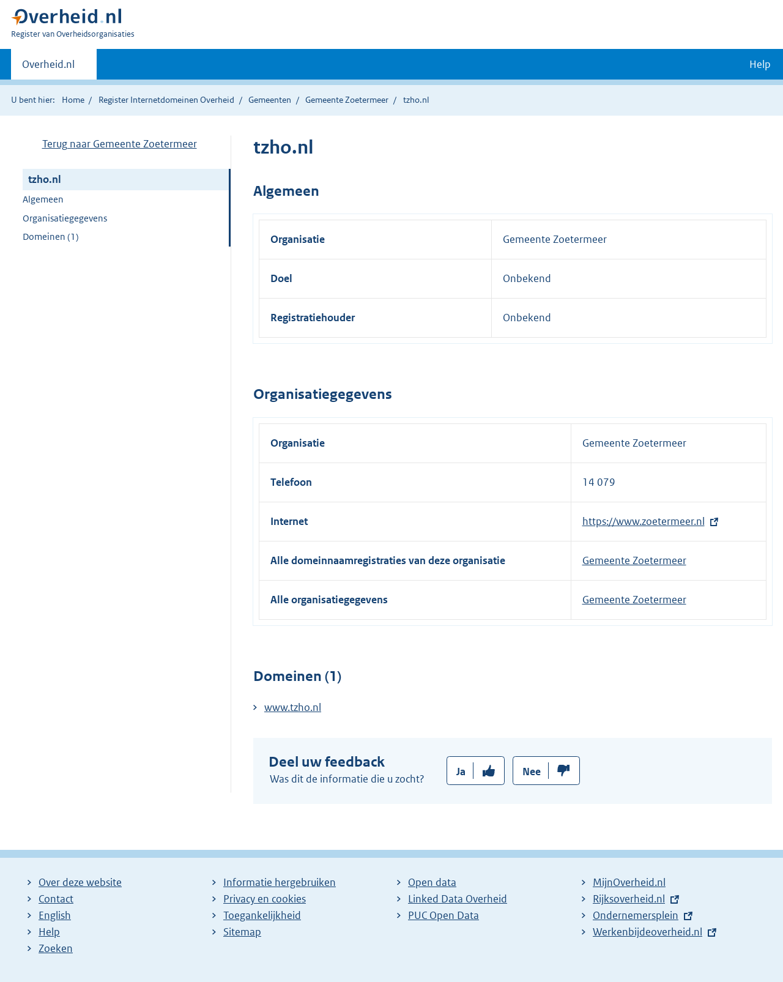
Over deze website (80, 882)
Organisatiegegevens (65, 218)
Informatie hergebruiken (279, 882)
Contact (56, 899)
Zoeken (56, 948)
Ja (461, 771)
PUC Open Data (443, 915)
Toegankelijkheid (262, 915)
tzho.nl (44, 179)
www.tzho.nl (292, 707)
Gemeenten (269, 99)
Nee (531, 771)
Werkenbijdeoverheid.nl (647, 932)
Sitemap (242, 932)
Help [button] (760, 64)
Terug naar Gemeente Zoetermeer (119, 144)
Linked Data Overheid (457, 899)
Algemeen (43, 199)
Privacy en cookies (264, 899)
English (55, 915)
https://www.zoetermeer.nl (643, 521)
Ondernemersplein (635, 915)
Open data (432, 882)
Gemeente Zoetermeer (346, 99)
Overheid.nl (48, 68)
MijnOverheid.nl (629, 882)
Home (73, 99)
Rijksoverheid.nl (629, 899)
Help (49, 932)
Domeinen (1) (51, 236)
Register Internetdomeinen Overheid (166, 99)
